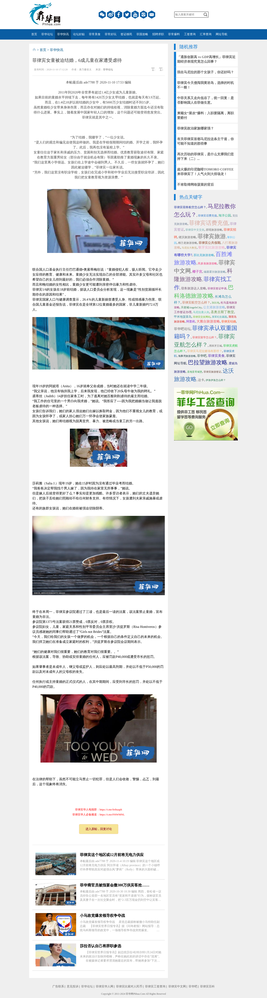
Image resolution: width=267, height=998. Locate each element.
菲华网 (129, 993)
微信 (102, 15)
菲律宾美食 (216, 355)
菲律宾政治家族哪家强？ (195, 128)
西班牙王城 (215, 345)
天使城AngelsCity (191, 307)
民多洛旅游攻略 (207, 263)
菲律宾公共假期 (209, 242)
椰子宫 (197, 271)
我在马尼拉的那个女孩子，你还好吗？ (205, 72)
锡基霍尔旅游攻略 (214, 271)
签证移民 (126, 34)
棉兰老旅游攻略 (187, 242)
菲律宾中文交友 (194, 229)
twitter (127, 15)
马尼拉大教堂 (189, 247)
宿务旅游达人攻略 (193, 288)
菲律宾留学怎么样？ (204, 337)
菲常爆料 (174, 34)
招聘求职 (158, 34)
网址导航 (221, 34)
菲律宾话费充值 (207, 215)
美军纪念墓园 (219, 316)
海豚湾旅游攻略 (187, 356)
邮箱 (151, 15)
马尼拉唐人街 (201, 312)
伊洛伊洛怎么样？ (216, 380)
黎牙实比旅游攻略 (211, 247)
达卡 (201, 380)
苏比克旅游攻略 (204, 255)
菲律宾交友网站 (201, 316)
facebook (118, 15)
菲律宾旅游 (212, 236)
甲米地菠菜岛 (182, 316)
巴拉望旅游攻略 (207, 362)
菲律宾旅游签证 (212, 371)
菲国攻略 (142, 34)
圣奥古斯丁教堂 (222, 312)
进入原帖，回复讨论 (99, 829)
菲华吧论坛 (182, 329)
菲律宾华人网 (104, 986)
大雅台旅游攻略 (208, 321)
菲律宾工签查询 (155, 986)
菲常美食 (95, 34)
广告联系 (58, 986)
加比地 (215, 302)
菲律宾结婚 (228, 321)
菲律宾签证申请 (217, 288)
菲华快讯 (63, 34)
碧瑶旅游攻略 (214, 229)
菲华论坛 (47, 34)
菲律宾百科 (207, 986)
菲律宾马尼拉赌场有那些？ (204, 351)
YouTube (135, 15)
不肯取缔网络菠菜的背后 (195, 184)
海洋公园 (224, 215)
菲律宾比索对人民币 (129, 986)
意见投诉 (72, 986)
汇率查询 (206, 34)
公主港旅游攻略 (214, 307)
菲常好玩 (110, 34)
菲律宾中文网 (177, 986)
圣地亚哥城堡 (194, 371)
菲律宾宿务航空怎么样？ (190, 207)
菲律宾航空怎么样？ (196, 302)
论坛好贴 (79, 34)
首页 (34, 34)
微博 (110, 15)
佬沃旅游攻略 (187, 237)
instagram (143, 15)
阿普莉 (190, 321)
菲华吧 (202, 355)
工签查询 (190, 34)
